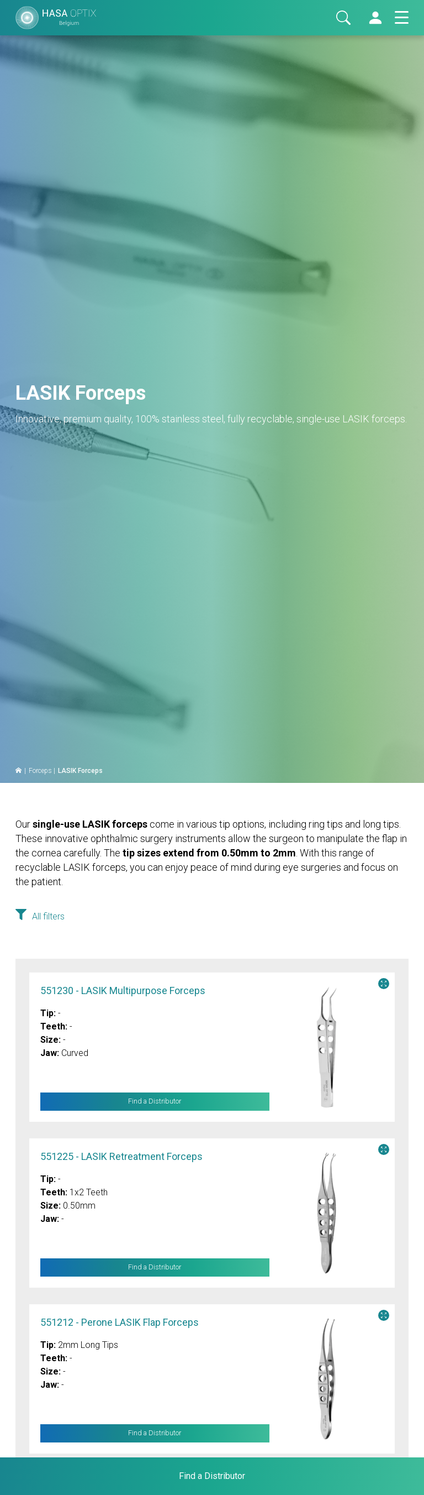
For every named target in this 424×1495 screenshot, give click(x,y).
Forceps (40, 771)
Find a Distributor (154, 1101)
